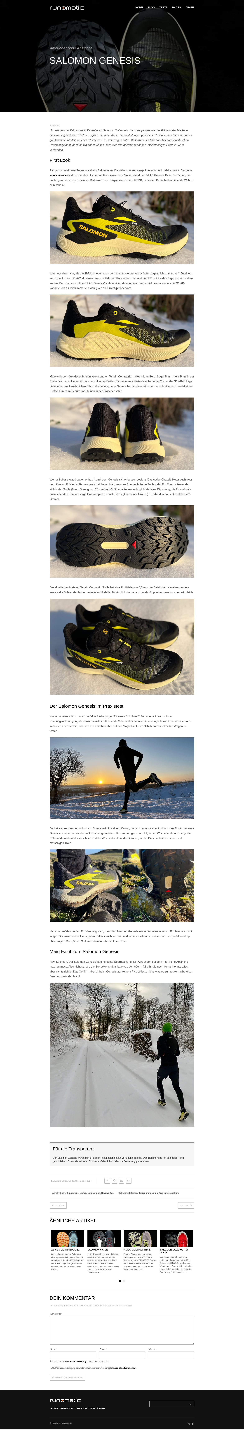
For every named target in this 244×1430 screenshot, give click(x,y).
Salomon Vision (97, 1250)
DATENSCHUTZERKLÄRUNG (90, 1409)
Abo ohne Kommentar (125, 1369)
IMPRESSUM (66, 1409)
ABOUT (189, 7)
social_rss (189, 1424)
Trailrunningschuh (148, 1194)
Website (152, 1350)
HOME (139, 7)
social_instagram (192, 1424)
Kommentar (56, 1315)
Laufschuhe (94, 1194)
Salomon (133, 1194)
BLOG (151, 7)
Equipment (72, 1194)
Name (53, 1350)
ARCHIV (54, 1409)
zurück (60, 1206)
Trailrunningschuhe (169, 1194)
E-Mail (103, 1350)
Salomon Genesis (61, 175)
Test (112, 1194)
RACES (176, 7)
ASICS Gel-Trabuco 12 (65, 1250)
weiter (184, 1206)
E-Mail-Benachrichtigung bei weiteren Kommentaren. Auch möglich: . (93, 1369)
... (57, 1270)
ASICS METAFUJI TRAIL (137, 1250)
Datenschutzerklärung (76, 1362)
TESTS (164, 7)
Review (105, 1194)
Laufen (83, 1194)
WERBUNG (55, 126)
